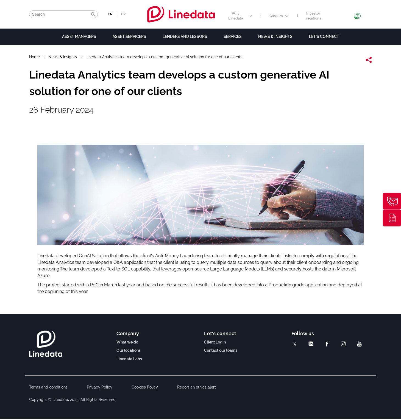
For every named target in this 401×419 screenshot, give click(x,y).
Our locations (128, 350)
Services (233, 36)
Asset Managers (79, 36)
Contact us (392, 201)
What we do (127, 342)
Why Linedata (240, 16)
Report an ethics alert (196, 387)
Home (34, 57)
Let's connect (324, 36)
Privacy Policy (99, 387)
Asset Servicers (129, 36)
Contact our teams (220, 350)
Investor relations (313, 16)
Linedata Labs (129, 359)
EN (110, 14)
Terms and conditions (48, 387)
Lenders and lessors (185, 36)
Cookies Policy (145, 387)
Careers (278, 16)
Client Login (215, 342)
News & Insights (275, 36)
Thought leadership (392, 218)
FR (123, 14)
